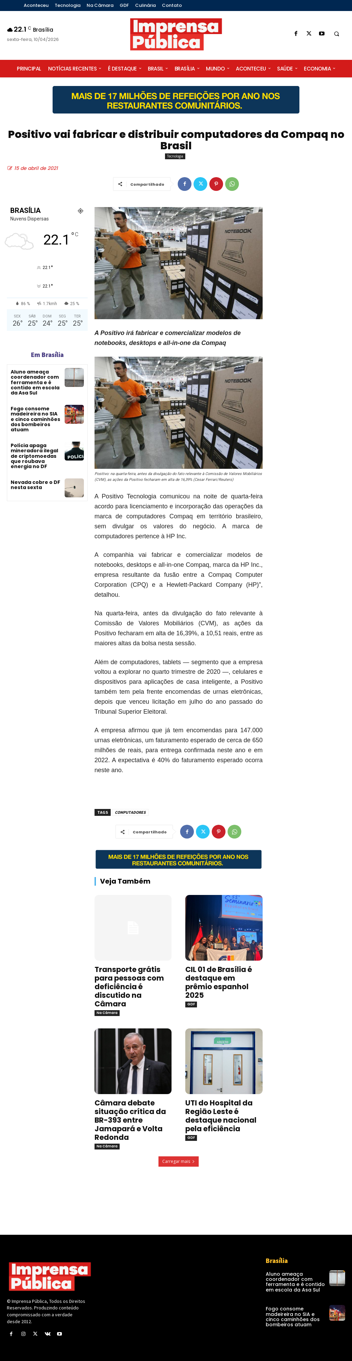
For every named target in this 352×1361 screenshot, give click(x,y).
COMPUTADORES (130, 812)
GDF (191, 1004)
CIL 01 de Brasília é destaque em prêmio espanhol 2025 (218, 982)
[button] (336, 34)
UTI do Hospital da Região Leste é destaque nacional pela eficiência (220, 1116)
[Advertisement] (311, 325)
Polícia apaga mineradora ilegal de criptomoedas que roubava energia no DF (34, 456)
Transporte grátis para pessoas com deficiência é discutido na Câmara (129, 986)
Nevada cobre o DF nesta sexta (35, 485)
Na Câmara (107, 1012)
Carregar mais (178, 1161)
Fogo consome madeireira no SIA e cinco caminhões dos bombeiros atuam (35, 419)
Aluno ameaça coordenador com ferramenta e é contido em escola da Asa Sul (35, 382)
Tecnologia (175, 156)
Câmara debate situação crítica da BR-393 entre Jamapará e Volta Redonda (130, 1120)
